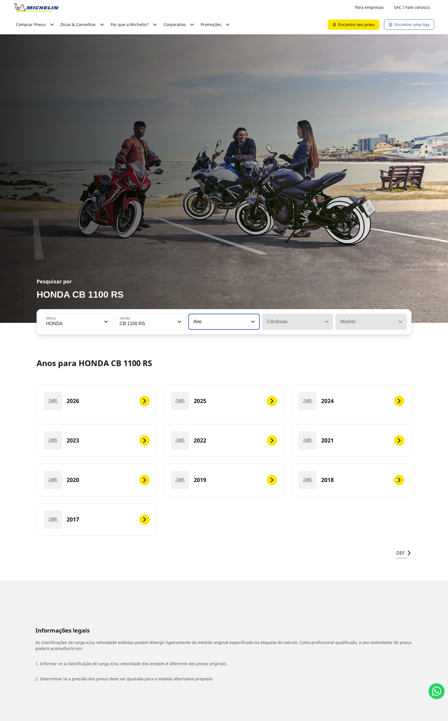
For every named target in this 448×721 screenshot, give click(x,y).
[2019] (224, 480)
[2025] (224, 401)
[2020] (97, 480)
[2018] (351, 480)
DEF (403, 553)
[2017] (97, 519)
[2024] (351, 401)
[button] (105, 321)
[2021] (351, 440)
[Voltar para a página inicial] (36, 7)
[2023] (97, 440)
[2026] (97, 401)
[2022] (224, 440)
